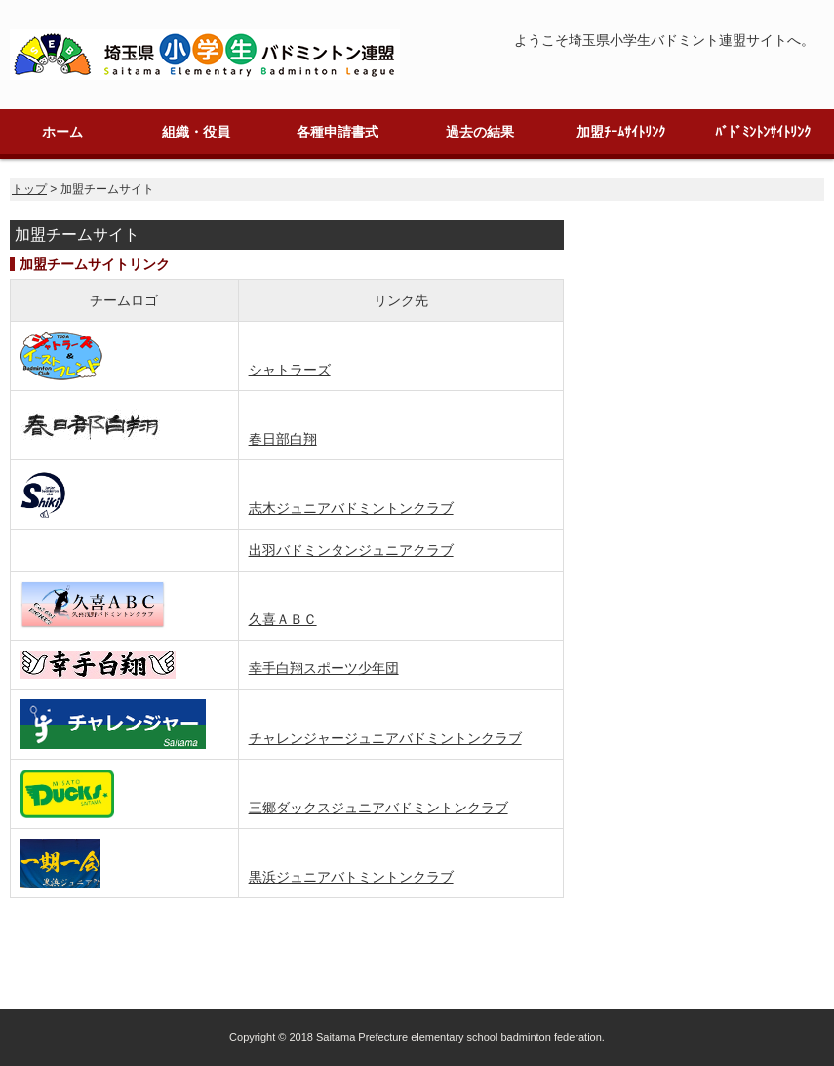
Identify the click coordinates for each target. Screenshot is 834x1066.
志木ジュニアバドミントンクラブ (351, 508)
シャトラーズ (290, 369)
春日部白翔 (283, 439)
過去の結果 (480, 131)
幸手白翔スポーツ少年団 (324, 668)
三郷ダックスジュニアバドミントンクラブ (378, 807)
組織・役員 (196, 131)
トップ (29, 189)
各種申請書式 (337, 131)
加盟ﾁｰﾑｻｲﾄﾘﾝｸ (620, 131)
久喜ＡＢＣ (283, 619)
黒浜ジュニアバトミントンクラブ (351, 877)
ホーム (62, 131)
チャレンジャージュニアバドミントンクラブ (385, 738)
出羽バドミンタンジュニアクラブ (351, 550)
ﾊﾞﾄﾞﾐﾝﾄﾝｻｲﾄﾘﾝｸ (763, 131)
